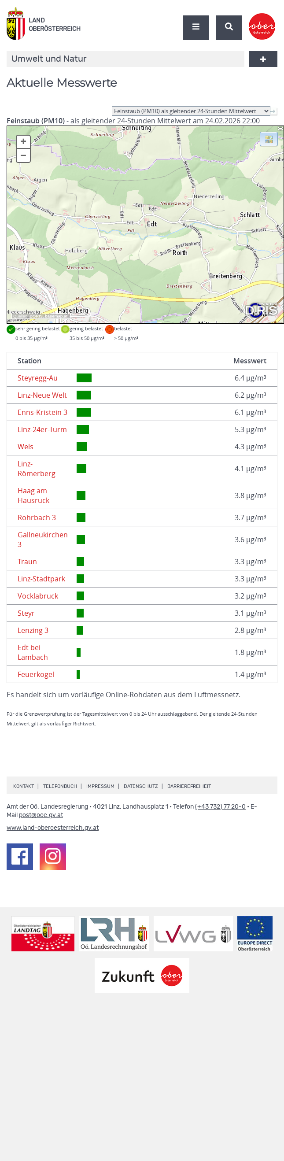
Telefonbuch (60, 786)
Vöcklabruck (38, 596)
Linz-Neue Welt (42, 395)
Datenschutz (141, 786)
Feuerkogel (36, 674)
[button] (269, 138)
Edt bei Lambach (33, 652)
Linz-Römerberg (36, 468)
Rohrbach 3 (37, 517)
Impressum (100, 786)
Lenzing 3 (33, 630)
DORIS (36, 316)
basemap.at (56, 316)
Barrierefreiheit (189, 786)
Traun (27, 561)
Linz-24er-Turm (42, 429)
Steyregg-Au (38, 378)
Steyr (26, 613)
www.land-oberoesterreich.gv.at (53, 828)
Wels (25, 446)
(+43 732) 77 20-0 (220, 807)
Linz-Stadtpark (41, 579)
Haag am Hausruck (33, 495)
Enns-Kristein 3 (42, 412)
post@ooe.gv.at (41, 815)
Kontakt (23, 786)
